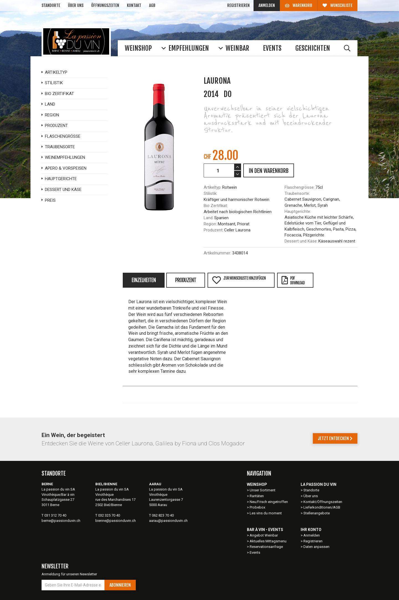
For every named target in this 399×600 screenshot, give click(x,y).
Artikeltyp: (212, 187)
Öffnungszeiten (105, 5)
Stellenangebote (316, 513)
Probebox (257, 507)
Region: (210, 223)
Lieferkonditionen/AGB (321, 507)
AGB (152, 5)
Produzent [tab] (185, 280)
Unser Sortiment (263, 490)
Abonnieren (120, 585)
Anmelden (267, 5)
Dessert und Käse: (301, 241)
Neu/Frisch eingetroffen (269, 502)
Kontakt (134, 5)
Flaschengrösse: (299, 187)
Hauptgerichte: (298, 211)
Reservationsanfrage (266, 547)
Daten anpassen (316, 547)
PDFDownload (293, 280)
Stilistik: (210, 193)
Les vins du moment (266, 513)
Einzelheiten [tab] (144, 280)
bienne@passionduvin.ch (115, 521)
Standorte (51, 5)
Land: (208, 217)
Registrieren (238, 5)
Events (255, 552)
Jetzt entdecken (335, 438)
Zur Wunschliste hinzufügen (239, 280)
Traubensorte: (297, 193)
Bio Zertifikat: (216, 205)
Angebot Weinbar (264, 535)
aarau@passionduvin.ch (168, 521)
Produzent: (213, 230)
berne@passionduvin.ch (61, 521)
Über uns (75, 5)
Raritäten (257, 496)
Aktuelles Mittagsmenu (268, 541)
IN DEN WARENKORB (268, 170)
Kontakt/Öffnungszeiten (322, 502)
